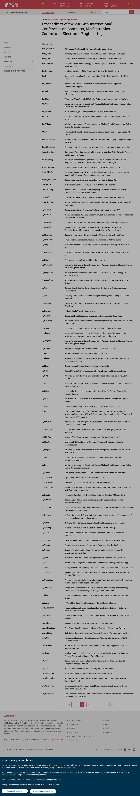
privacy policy (13, 780)
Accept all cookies (14, 791)
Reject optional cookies (43, 791)
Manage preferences (10, 785)
